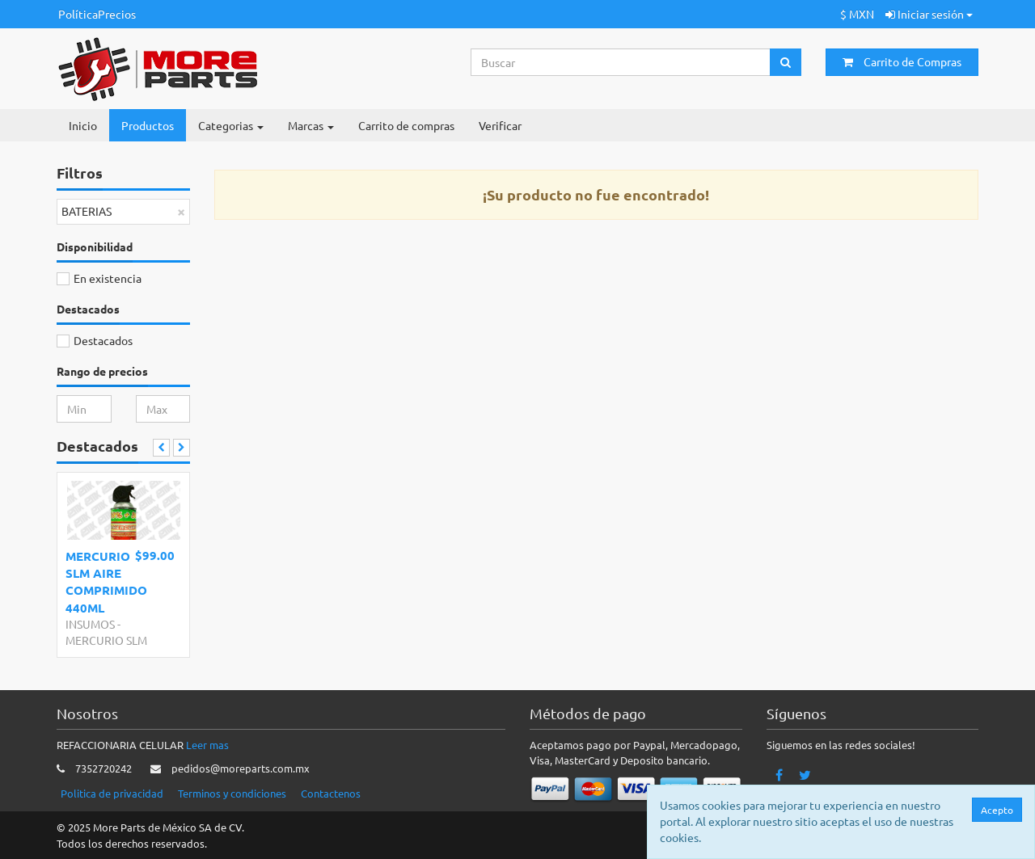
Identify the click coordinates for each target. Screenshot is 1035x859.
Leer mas (207, 745)
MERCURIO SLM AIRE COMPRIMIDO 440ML (106, 582)
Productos (147, 125)
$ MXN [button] (857, 13)
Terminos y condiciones (232, 793)
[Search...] (621, 62)
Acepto (998, 809)
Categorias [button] (231, 125)
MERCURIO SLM (106, 640)
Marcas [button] (311, 125)
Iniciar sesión (929, 13)
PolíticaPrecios (97, 13)
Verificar (500, 125)
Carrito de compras (406, 125)
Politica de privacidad (112, 793)
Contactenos (331, 793)
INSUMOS (90, 624)
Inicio (83, 125)
